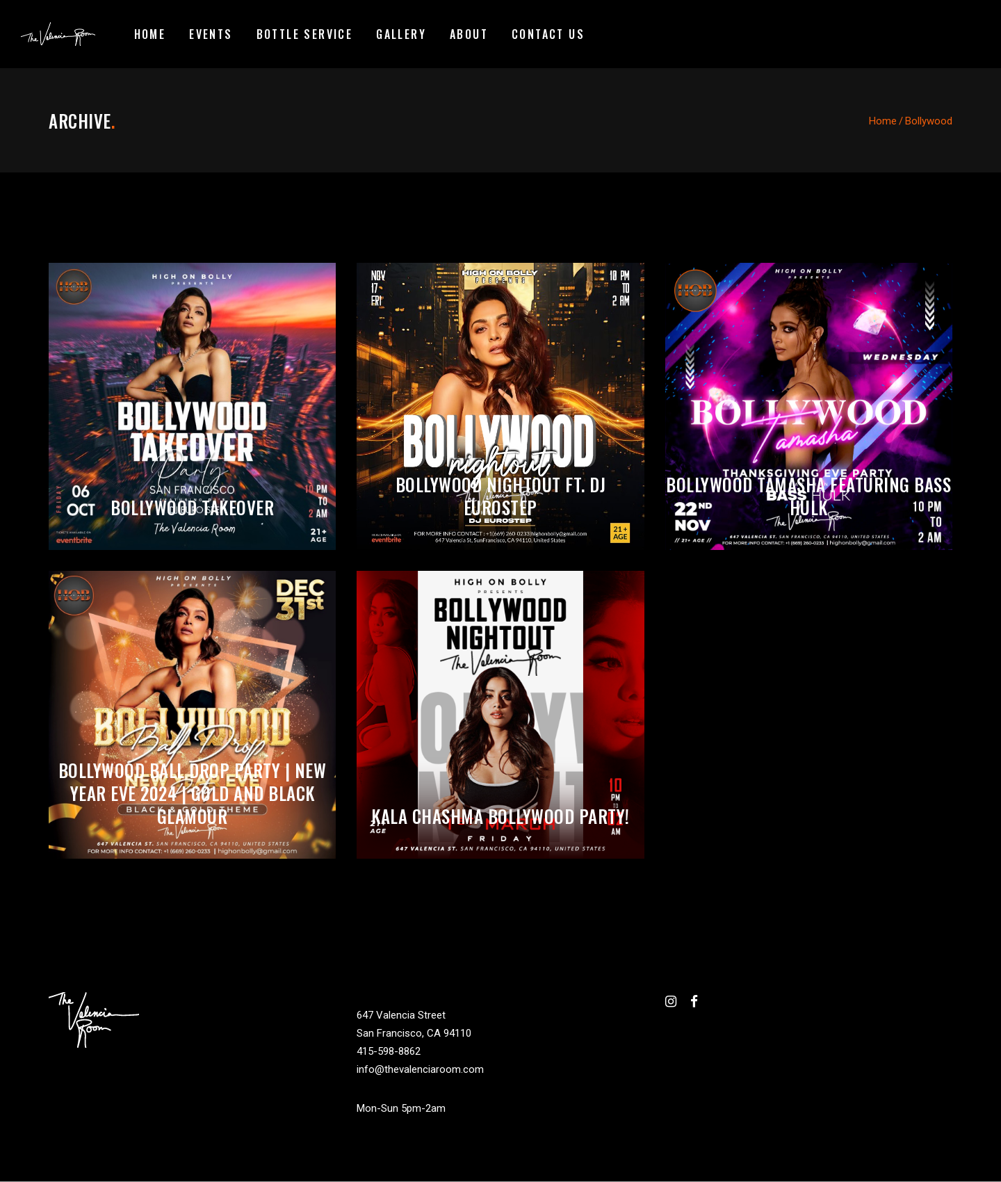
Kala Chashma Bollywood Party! (500, 816)
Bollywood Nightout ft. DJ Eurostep (501, 495)
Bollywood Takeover (192, 507)
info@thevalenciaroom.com (420, 1069)
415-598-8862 (389, 1051)
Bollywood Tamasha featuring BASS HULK (808, 495)
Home (883, 121)
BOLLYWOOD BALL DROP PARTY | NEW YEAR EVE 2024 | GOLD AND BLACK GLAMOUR (192, 793)
